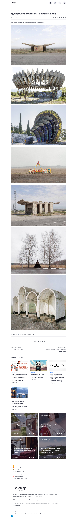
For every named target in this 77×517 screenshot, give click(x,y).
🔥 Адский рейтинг (18, 467)
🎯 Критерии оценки (18, 476)
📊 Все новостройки (18, 471)
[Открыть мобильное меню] (64, 2)
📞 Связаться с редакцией (20, 478)
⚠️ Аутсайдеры (17, 469)
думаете (14, 334)
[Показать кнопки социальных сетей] (50, 2)
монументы (23, 334)
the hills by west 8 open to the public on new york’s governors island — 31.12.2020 (51, 450)
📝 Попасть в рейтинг (18, 474)
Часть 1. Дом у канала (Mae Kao (23, 425)
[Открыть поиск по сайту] (59, 2)
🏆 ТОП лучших (17, 466)
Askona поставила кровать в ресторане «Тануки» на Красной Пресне (24, 450)
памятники (31, 334)
